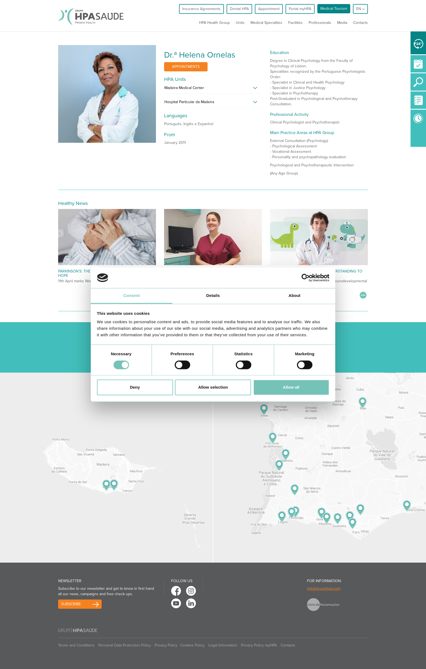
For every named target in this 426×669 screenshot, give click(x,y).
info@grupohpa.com (323, 588)
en (360, 9)
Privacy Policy (166, 645)
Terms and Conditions (76, 645)
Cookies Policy (192, 645)
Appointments (186, 66)
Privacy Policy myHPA (259, 645)
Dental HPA (239, 9)
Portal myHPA (300, 9)
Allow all (291, 387)
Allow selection (213, 387)
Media (342, 22)
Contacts (360, 22)
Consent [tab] (131, 295)
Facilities (295, 22)
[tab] (213, 89)
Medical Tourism (333, 8)
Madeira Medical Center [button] (184, 87)
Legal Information (222, 645)
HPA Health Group (214, 22)
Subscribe (71, 604)
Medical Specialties (266, 22)
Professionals (320, 22)
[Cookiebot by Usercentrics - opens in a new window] (305, 278)
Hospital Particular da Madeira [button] (189, 102)
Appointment (269, 9)
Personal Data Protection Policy (124, 645)
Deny (135, 387)
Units (240, 22)
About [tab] (294, 295)
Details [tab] (213, 295)
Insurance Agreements (201, 9)
